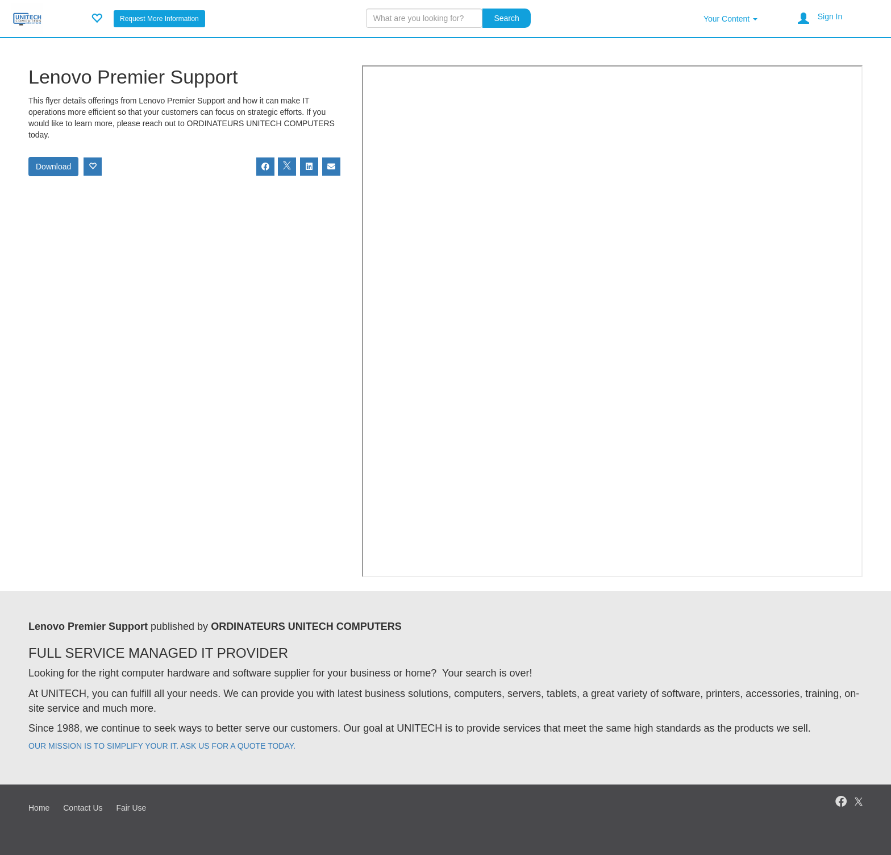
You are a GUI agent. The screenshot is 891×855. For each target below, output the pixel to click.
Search (506, 18)
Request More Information (159, 19)
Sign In (830, 16)
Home (38, 807)
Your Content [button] (730, 18)
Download (53, 166)
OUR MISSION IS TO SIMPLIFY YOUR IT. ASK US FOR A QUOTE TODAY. (161, 745)
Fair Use (131, 807)
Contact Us (82, 807)
